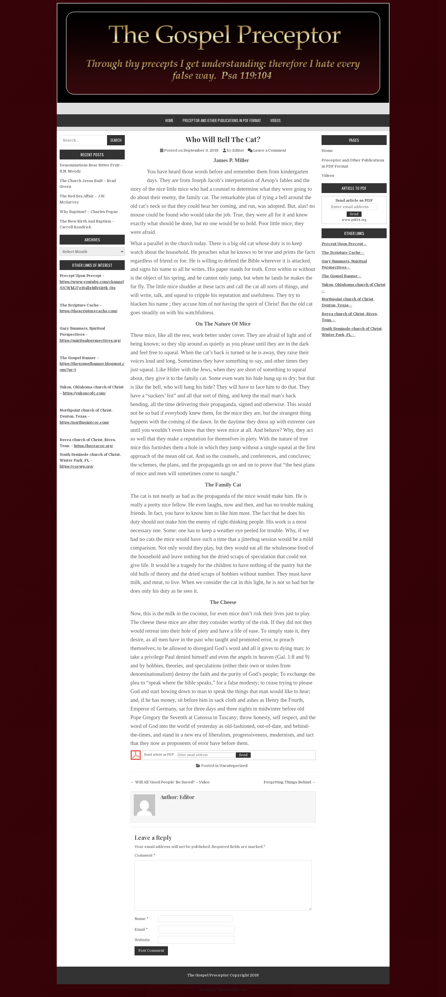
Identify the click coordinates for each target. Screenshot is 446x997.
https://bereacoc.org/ (93, 446)
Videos (275, 120)
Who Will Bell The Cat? (223, 139)
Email (141, 929)
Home (169, 120)
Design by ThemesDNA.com (223, 990)
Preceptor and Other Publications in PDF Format (222, 120)
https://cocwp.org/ (76, 466)
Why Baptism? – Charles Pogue (89, 212)
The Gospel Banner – (342, 276)
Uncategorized (233, 765)
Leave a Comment (269, 150)
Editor (238, 150)
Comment (145, 855)
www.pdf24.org (354, 220)
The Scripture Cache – (343, 252)
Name (141, 919)
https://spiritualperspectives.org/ (90, 340)
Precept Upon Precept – (344, 244)
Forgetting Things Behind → (290, 782)
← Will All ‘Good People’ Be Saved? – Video (170, 782)
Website (142, 940)
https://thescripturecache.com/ (89, 311)
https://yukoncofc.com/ (84, 393)
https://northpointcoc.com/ (84, 422)
